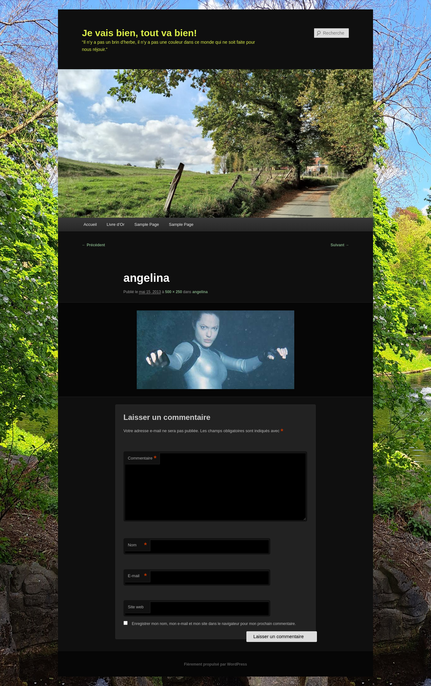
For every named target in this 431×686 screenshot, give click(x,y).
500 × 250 (173, 292)
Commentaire (142, 458)
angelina (200, 292)
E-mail (137, 576)
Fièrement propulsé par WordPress (215, 664)
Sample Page (146, 224)
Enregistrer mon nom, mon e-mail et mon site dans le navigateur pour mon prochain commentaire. (214, 624)
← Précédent (93, 245)
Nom (137, 545)
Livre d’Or (115, 224)
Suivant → (339, 245)
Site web (136, 607)
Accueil (90, 224)
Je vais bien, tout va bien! (139, 33)
